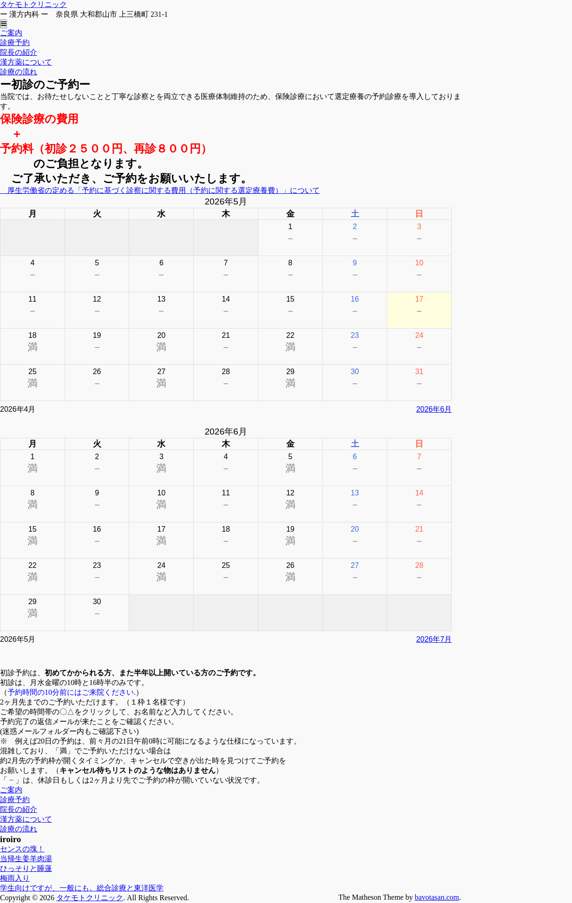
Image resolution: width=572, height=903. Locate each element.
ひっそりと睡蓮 (26, 868)
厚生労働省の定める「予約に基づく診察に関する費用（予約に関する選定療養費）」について (160, 190)
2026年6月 (434, 409)
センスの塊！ (22, 849)
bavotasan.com (436, 897)
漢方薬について (26, 62)
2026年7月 (434, 639)
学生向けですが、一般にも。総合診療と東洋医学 (82, 888)
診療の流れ (18, 72)
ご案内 (11, 33)
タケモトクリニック (33, 4)
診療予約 (15, 42)
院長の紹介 (18, 52)
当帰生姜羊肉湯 (26, 859)
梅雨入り (15, 878)
